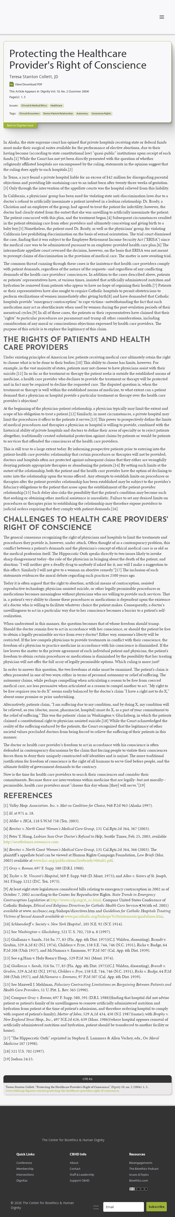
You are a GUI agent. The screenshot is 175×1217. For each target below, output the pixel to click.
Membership (24, 1169)
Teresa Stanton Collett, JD (33, 77)
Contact (75, 1169)
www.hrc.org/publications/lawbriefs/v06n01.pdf (73, 860)
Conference (24, 1163)
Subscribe (157, 1207)
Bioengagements (140, 1163)
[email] (123, 1207)
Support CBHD (79, 1180)
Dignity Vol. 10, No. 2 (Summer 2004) (65, 91)
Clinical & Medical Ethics (34, 105)
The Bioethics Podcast (144, 1169)
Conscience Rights (101, 113)
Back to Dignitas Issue (20, 125)
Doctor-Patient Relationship (58, 113)
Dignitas (22, 1180)
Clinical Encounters (29, 113)
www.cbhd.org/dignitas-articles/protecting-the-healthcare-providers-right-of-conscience (62, 1090)
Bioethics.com (138, 1180)
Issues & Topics (139, 1174)
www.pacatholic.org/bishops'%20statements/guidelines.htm (113, 916)
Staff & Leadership (82, 1174)
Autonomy (82, 113)
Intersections (25, 1174)
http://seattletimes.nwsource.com (31, 841)
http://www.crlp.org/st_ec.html (75, 900)
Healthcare (56, 105)
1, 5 (23, 97)
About (74, 1163)
